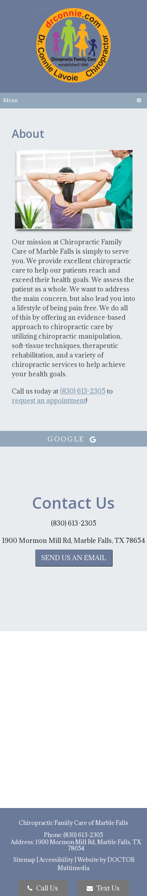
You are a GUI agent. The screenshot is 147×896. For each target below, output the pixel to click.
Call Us (42, 888)
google (73, 439)
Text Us (103, 888)
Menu (10, 100)
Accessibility (56, 859)
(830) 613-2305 (82, 391)
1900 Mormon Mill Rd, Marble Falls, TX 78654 (73, 540)
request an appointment (49, 400)
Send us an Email (73, 557)
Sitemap (24, 859)
